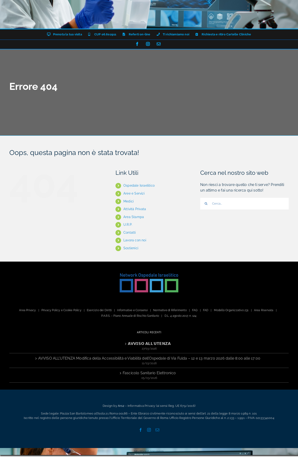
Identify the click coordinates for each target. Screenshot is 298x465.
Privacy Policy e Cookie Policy (61, 310)
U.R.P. (127, 224)
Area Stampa (133, 217)
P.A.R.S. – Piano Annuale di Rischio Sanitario (130, 315)
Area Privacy (27, 310)
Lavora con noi (134, 240)
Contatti (129, 232)
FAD (206, 310)
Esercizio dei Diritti (99, 310)
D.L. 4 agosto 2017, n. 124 (181, 315)
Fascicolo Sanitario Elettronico (149, 373)
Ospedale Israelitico (139, 185)
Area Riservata (264, 310)
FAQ (195, 310)
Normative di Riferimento (170, 310)
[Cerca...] (244, 203)
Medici (128, 201)
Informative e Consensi (132, 310)
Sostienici (130, 248)
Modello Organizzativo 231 (231, 310)
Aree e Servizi (134, 193)
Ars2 (121, 406)
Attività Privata (134, 209)
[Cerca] (206, 203)
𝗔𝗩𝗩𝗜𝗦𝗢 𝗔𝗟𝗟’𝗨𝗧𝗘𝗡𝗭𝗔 (149, 343)
